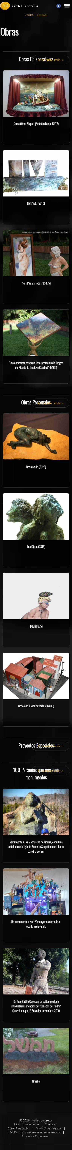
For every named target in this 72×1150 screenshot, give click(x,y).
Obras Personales (18, 1128)
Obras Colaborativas (49, 1128)
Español (42, 14)
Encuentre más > (50, 60)
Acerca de (32, 1124)
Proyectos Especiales (35, 1136)
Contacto (50, 1124)
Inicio (17, 1124)
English (29, 14)
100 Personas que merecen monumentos (34, 1132)
